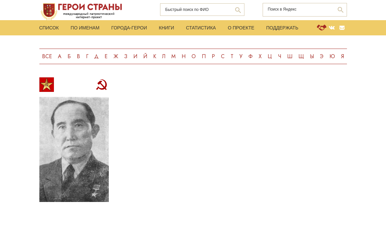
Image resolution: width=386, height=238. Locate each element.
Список (49, 27)
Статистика (201, 27)
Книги (166, 27)
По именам (85, 27)
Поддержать (282, 27)
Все (47, 56)
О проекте (241, 27)
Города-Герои (129, 27)
